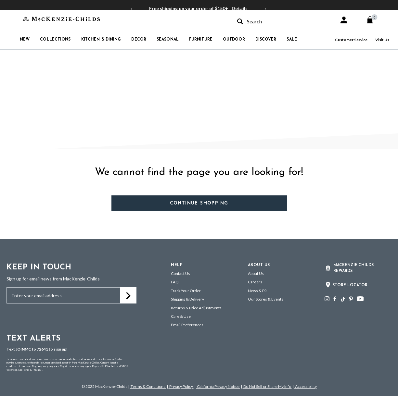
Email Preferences (187, 324)
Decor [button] (138, 40)
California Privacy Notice (218, 386)
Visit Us (382, 39)
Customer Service (351, 39)
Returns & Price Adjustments (196, 307)
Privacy (36, 369)
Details (240, 8)
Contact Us (180, 273)
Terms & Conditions (148, 386)
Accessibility (305, 386)
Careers (255, 281)
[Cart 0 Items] (373, 19)
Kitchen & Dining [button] (101, 40)
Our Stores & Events (265, 299)
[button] (343, 20)
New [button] (25, 40)
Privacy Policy (181, 386)
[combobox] (282, 21)
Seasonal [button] (168, 40)
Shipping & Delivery (187, 299)
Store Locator (349, 285)
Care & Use (181, 316)
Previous (132, 8)
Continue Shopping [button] (199, 203)
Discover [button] (265, 40)
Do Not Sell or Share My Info (267, 386)
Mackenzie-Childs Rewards (353, 268)
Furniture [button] (200, 40)
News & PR (257, 290)
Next (264, 8)
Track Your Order (186, 290)
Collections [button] (55, 40)
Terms (26, 369)
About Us (256, 273)
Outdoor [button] (234, 40)
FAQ (175, 281)
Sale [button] (292, 40)
